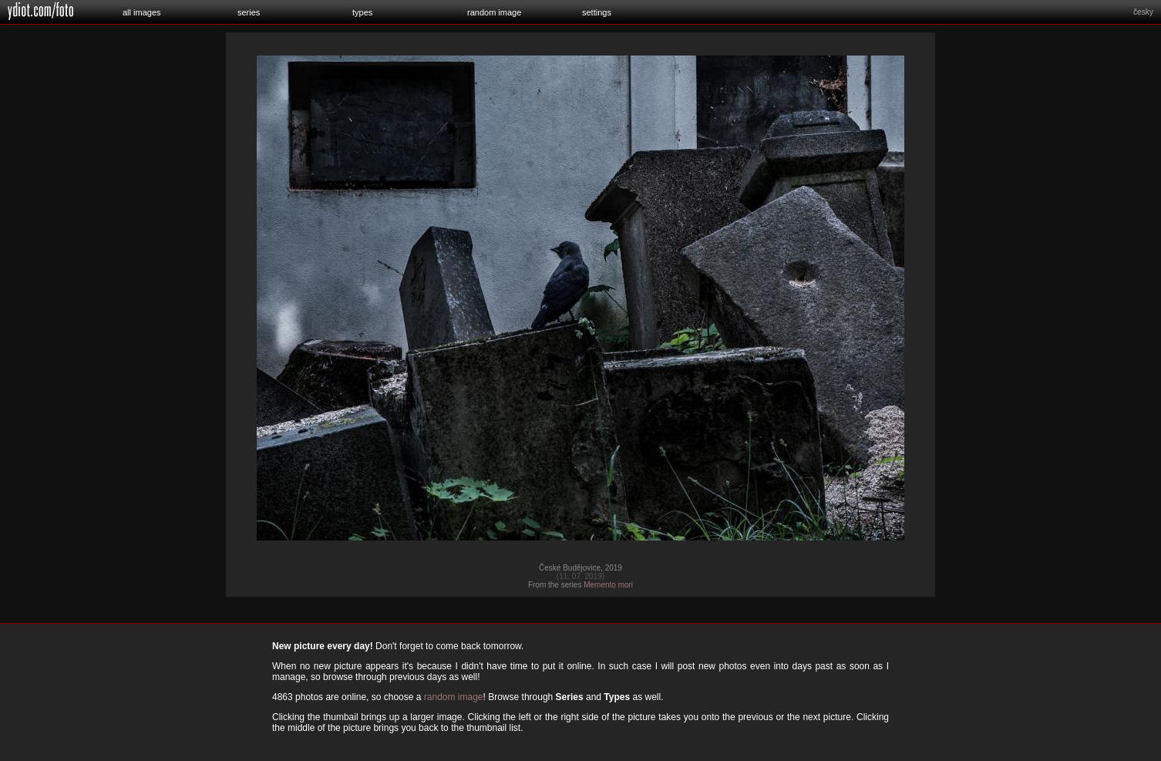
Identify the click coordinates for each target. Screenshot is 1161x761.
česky (1143, 12)
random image (494, 12)
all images (142, 12)
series (248, 12)
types (362, 12)
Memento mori (608, 585)
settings (596, 12)
